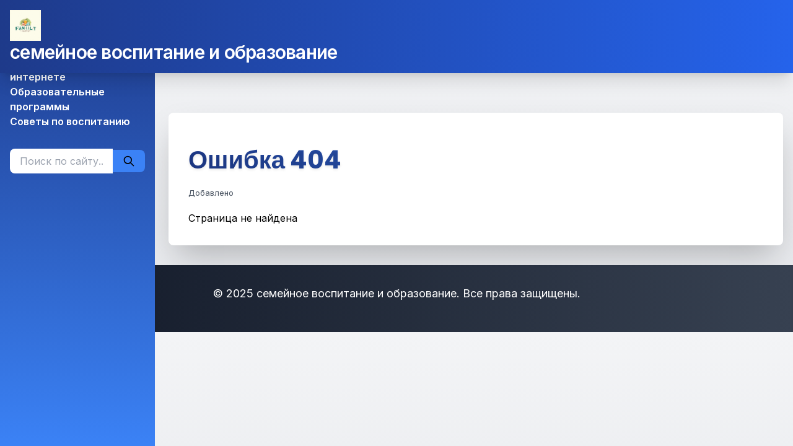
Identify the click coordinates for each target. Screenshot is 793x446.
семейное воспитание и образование (173, 52)
